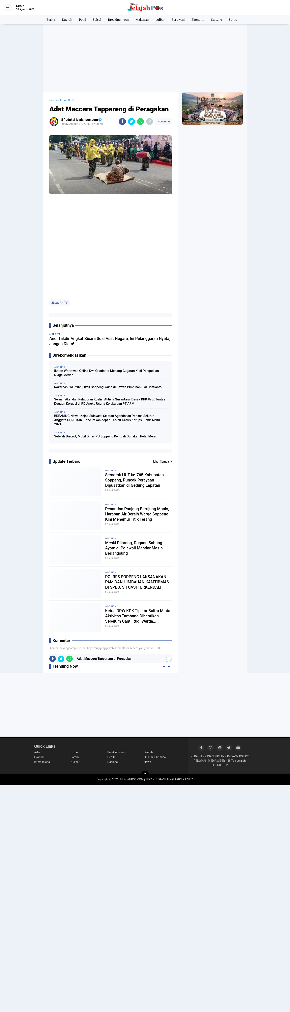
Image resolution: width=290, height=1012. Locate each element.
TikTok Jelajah (237, 760)
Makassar (142, 19)
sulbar (160, 19)
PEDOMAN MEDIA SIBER (209, 760)
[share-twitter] (131, 121)
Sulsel (97, 19)
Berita (51, 19)
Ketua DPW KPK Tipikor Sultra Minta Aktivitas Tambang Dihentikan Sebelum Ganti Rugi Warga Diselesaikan (137, 616)
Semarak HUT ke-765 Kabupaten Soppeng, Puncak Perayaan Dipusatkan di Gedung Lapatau (134, 480)
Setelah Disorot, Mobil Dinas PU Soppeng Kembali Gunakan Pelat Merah (105, 436)
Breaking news (118, 19)
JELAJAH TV (59, 302)
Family (75, 757)
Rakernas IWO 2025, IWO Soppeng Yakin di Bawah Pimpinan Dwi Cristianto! (108, 387)
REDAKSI (196, 756)
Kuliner (75, 762)
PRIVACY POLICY (238, 756)
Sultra (233, 19)
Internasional (42, 762)
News (147, 762)
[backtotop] (145, 775)
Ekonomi (198, 19)
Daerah (67, 19)
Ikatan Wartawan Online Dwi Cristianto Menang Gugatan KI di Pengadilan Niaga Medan (106, 373)
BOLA (74, 752)
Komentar (163, 121)
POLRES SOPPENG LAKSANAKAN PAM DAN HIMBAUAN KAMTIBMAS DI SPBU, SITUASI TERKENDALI (137, 582)
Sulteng (216, 19)
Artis (37, 752)
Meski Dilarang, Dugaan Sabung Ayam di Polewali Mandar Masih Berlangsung (134, 548)
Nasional (112, 762)
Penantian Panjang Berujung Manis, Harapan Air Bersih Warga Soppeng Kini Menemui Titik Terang (137, 514)
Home (53, 100)
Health (111, 757)
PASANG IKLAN (214, 756)
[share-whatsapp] (140, 121)
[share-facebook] (122, 121)
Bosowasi (178, 19)
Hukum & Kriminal (155, 757)
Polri (82, 19)
